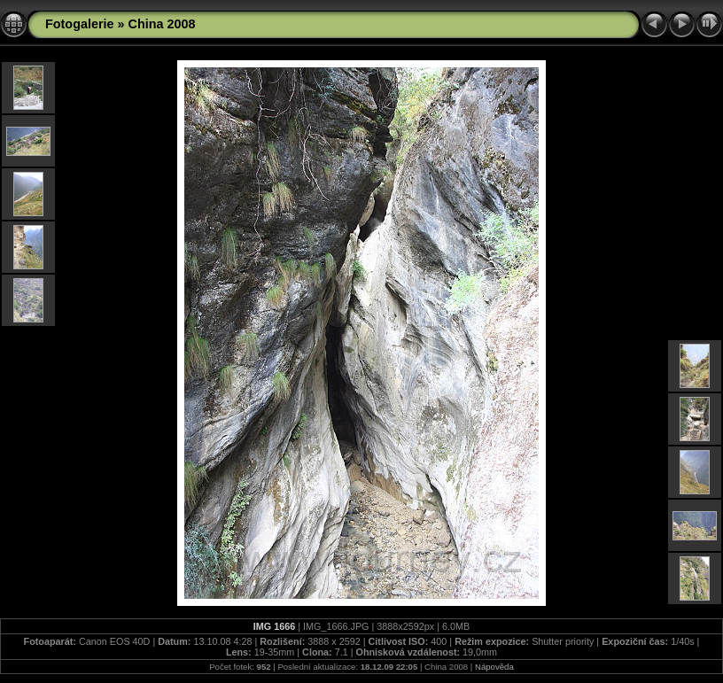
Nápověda (494, 666)
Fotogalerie (79, 24)
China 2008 (162, 24)
